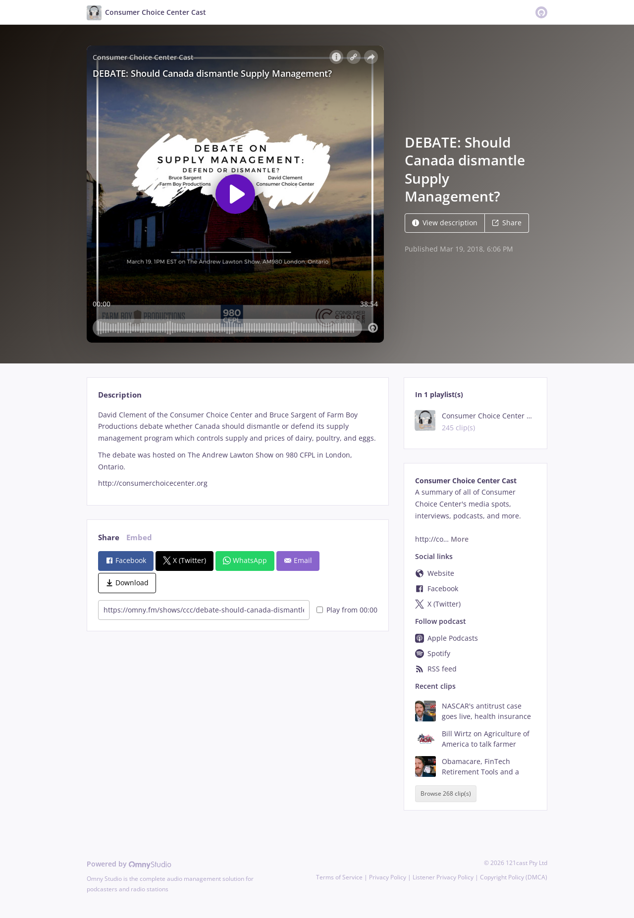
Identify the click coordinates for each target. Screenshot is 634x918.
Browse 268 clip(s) (446, 793)
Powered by (129, 863)
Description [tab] (120, 395)
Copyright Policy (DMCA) (513, 877)
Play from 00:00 (347, 609)
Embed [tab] (139, 537)
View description (444, 222)
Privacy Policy (387, 877)
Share (507, 222)
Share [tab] (108, 537)
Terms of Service (339, 877)
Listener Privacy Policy (443, 877)
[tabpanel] (237, 449)
